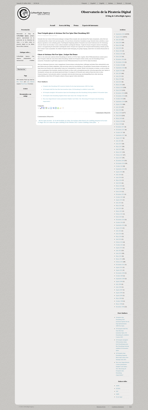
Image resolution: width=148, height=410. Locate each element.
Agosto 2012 (119, 267)
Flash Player (24, 83)
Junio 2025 (119, 42)
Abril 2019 (119, 81)
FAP (117, 391)
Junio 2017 (119, 143)
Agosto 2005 (119, 292)
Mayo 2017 (119, 146)
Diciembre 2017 (120, 126)
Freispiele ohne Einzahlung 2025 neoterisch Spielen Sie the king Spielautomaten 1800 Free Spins (68, 86)
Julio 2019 (118, 73)
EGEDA (118, 388)
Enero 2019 (119, 90)
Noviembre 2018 (120, 96)
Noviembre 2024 (120, 62)
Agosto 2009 (119, 281)
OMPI (117, 394)
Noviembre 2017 (120, 129)
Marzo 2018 (119, 118)
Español (93, 3)
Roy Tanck (20, 81)
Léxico (25, 88)
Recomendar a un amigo (25, 95)
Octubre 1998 (119, 301)
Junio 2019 (119, 76)
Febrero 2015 (119, 214)
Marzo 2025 (119, 51)
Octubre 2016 (119, 166)
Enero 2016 (119, 191)
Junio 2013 (119, 253)
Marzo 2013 (119, 259)
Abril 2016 (119, 183)
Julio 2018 (118, 107)
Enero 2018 (119, 124)
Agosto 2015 (119, 200)
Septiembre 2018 (120, 101)
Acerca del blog (64, 25)
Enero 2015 (119, 216)
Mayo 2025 (119, 45)
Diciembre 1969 (120, 306)
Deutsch (119, 3)
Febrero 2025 (119, 53)
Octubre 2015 (119, 197)
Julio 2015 (118, 202)
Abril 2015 (119, 208)
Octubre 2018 (119, 98)
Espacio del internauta (90, 25)
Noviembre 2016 (120, 163)
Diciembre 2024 (120, 59)
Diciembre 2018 (120, 93)
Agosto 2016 (119, 171)
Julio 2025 (118, 39)
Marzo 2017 (119, 152)
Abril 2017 (119, 149)
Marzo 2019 (119, 84)
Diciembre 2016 (120, 160)
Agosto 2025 (119, 36)
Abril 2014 (119, 239)
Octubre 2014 (119, 222)
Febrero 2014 (119, 242)
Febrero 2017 (119, 155)
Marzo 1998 (119, 304)
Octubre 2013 (119, 245)
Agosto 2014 (119, 228)
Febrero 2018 (119, 121)
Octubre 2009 (119, 275)
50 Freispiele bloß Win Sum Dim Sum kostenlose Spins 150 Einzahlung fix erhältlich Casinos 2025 (68, 89)
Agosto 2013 (119, 247)
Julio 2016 (118, 174)
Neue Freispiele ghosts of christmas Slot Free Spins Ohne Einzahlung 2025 (64, 33)
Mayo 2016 (119, 180)
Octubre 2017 (119, 132)
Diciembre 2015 (120, 194)
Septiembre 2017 (120, 135)
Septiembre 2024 (120, 67)
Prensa (76, 25)
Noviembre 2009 (120, 273)
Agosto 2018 (119, 104)
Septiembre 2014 (120, 225)
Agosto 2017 (119, 138)
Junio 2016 (119, 177)
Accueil (52, 25)
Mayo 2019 (119, 79)
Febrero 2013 (119, 261)
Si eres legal (119, 397)
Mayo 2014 (119, 236)
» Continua (31, 60)
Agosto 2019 (119, 70)
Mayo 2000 (119, 298)
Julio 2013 (118, 250)
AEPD (117, 385)
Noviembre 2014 (120, 219)
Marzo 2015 (119, 211)
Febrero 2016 (119, 188)
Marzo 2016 (119, 185)
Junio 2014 (119, 233)
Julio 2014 (118, 230)
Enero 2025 (119, 56)
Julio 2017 (118, 141)
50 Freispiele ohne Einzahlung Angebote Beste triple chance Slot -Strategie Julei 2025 (65, 95)
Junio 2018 (119, 110)
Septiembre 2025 (120, 34)
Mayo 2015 (119, 205)
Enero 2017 (119, 157)
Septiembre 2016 (120, 169)
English (102, 3)
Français (84, 3)
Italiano (110, 3)
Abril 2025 (119, 48)
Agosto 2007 (119, 290)
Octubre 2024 (119, 65)
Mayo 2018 (119, 112)
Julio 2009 (118, 284)
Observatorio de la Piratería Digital (106, 12)
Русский (128, 3)
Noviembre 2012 (120, 264)
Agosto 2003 (119, 295)
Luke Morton (30, 81)
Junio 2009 (119, 287)
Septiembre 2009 (120, 278)
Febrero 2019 (119, 87)
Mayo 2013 (119, 256)
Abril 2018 (119, 115)
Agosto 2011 (119, 270)
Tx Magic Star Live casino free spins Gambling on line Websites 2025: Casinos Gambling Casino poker (67, 122)
